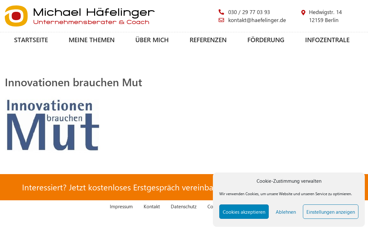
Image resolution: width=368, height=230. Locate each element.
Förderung (265, 39)
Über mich (152, 39)
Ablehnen (286, 212)
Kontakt (152, 206)
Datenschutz (184, 206)
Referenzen (208, 39)
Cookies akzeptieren (244, 212)
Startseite (31, 39)
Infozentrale (327, 39)
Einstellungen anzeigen (330, 212)
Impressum (121, 206)
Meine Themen (92, 39)
